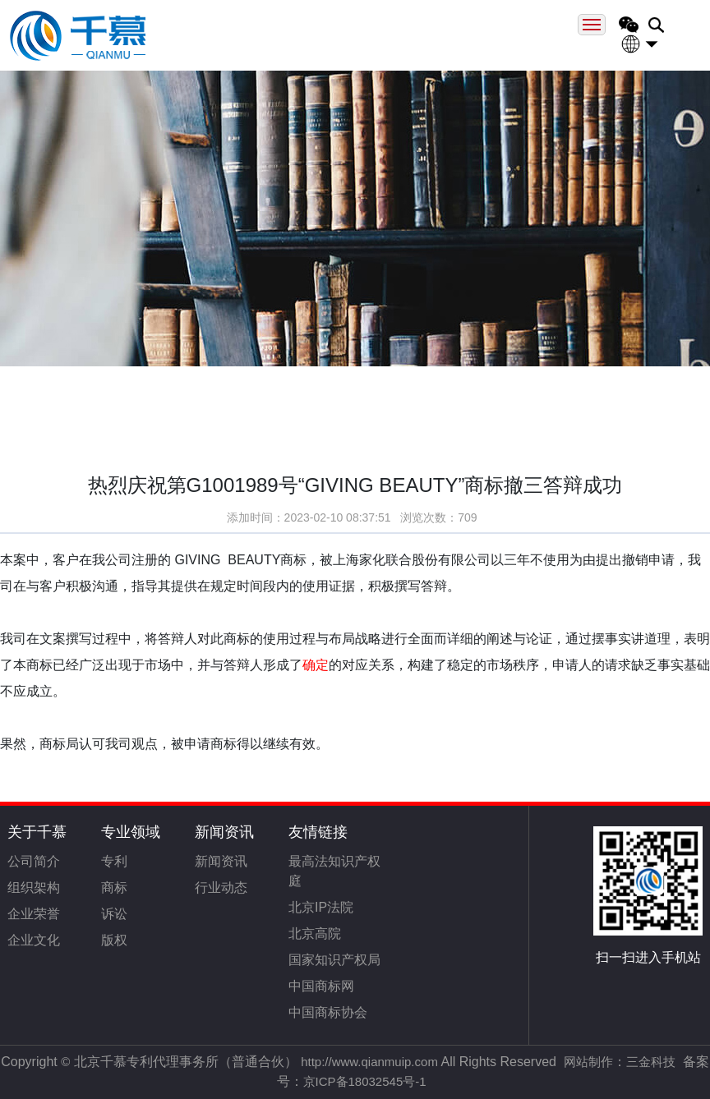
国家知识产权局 (334, 960)
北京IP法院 (320, 907)
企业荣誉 (33, 914)
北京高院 (314, 933)
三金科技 (650, 1062)
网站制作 (588, 1062)
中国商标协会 (327, 1012)
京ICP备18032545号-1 (364, 1081)
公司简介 (33, 861)
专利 (114, 861)
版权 (114, 940)
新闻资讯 (224, 832)
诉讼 (114, 914)
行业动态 (221, 887)
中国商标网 (321, 986)
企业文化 (33, 940)
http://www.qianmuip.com (369, 1062)
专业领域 (130, 832)
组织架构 (33, 887)
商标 (114, 887)
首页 (80, 392)
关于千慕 (37, 832)
